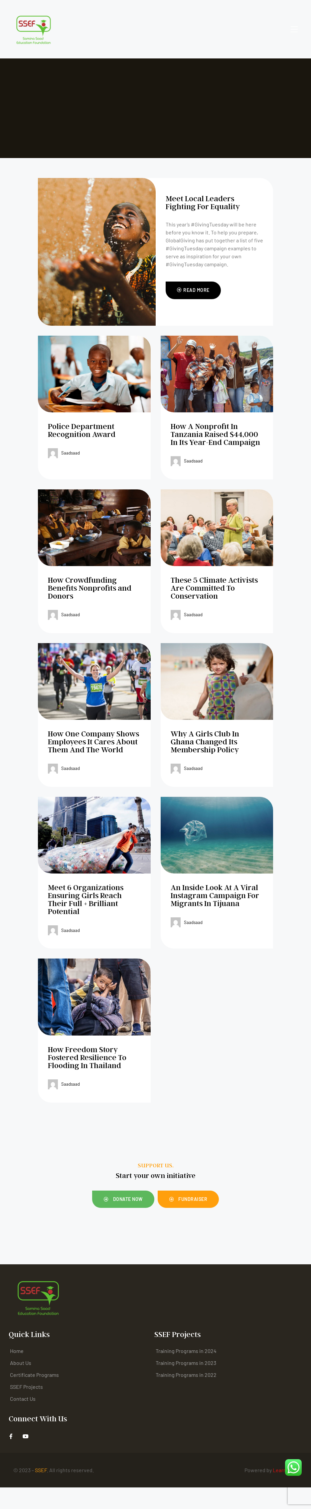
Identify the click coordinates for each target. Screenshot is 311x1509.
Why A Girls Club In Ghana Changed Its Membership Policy (205, 741)
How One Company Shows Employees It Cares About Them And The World (93, 741)
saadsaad (64, 453)
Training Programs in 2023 (186, 1363)
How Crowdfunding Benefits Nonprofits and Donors (89, 588)
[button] (123, 1199)
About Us (20, 1363)
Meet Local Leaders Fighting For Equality (203, 202)
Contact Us (23, 1398)
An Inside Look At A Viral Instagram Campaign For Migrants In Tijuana (215, 895)
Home (17, 1351)
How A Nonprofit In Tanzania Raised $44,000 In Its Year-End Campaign (215, 434)
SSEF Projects (26, 1386)
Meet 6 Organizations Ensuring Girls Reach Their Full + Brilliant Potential (85, 899)
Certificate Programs (34, 1375)
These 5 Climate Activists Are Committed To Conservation (214, 588)
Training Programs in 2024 (186, 1351)
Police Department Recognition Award (81, 430)
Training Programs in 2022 (186, 1375)
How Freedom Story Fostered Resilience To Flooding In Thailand (87, 1057)
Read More (197, 288)
